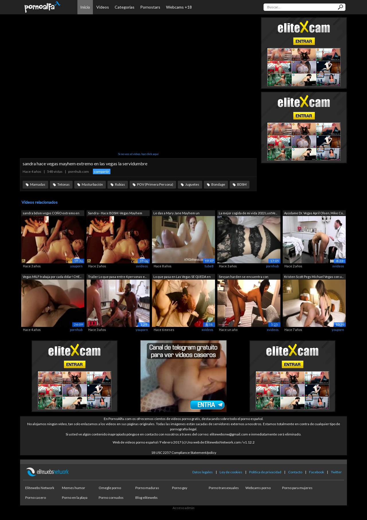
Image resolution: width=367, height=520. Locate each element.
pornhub (272, 266)
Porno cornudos (111, 497)
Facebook (316, 472)
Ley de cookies (231, 472)
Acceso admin (183, 508)
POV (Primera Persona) (155, 184)
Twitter (336, 472)
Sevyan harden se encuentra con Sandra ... (243, 277)
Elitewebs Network (39, 488)
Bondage (218, 184)
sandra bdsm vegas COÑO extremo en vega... (51, 213)
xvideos (142, 266)
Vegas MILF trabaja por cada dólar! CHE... (52, 276)
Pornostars (150, 7)
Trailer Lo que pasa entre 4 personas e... (117, 276)
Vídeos (102, 7)
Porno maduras (147, 488)
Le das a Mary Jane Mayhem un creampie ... (176, 213)
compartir (101, 171)
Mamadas (37, 184)
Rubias (120, 184)
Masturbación (92, 184)
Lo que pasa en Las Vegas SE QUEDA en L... (182, 277)
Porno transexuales (224, 488)
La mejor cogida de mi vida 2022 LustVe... (248, 213)
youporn (76, 266)
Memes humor (73, 488)
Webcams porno (258, 488)
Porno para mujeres (297, 488)
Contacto (295, 472)
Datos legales (202, 472)
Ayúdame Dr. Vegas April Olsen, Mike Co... (314, 213)
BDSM (242, 184)
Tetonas (63, 184)
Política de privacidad (265, 472)
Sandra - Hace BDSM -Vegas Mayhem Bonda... (115, 213)
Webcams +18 (179, 7)
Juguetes (192, 184)
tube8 (209, 266)
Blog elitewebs (146, 497)
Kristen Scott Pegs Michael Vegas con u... (313, 276)
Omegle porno (110, 488)
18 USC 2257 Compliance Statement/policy (183, 452)
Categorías (124, 7)
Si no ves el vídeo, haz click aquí (138, 154)
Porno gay (179, 488)
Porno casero (35, 497)
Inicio (85, 7)
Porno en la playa (74, 497)
